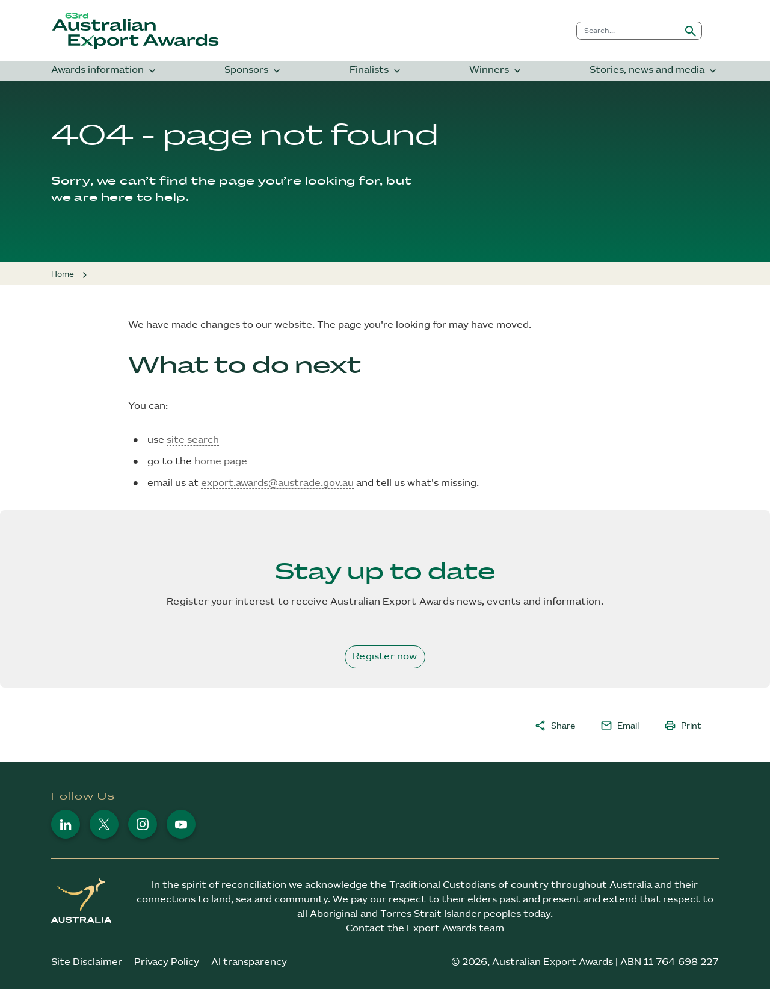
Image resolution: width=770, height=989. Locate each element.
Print (682, 725)
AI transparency (249, 962)
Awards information (104, 71)
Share (554, 725)
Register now (385, 657)
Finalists (376, 71)
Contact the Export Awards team (425, 928)
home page (220, 462)
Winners (496, 71)
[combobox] (628, 30)
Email (619, 725)
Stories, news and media (654, 71)
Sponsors (253, 71)
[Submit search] (690, 30)
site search (193, 440)
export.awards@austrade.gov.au (277, 483)
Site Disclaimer (86, 962)
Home (62, 274)
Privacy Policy (166, 962)
